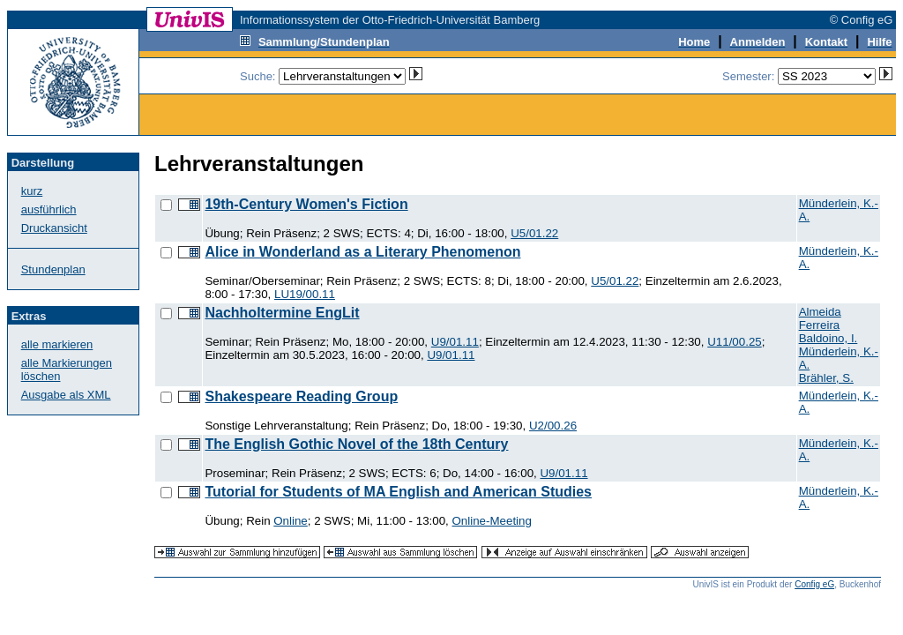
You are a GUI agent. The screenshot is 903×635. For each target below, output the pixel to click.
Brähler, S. (826, 378)
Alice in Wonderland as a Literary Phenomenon (362, 251)
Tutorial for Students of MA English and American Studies (398, 491)
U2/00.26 (553, 425)
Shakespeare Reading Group (301, 396)
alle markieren (57, 344)
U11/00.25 (734, 341)
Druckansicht (54, 228)
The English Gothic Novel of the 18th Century (356, 444)
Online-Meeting (492, 520)
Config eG (814, 584)
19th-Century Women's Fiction (306, 204)
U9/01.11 (455, 341)
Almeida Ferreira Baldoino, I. (828, 325)
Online (290, 520)
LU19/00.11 (304, 294)
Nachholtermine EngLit (282, 312)
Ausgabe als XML (66, 394)
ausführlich (49, 209)
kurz (32, 191)
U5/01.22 (534, 233)
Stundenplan (53, 269)
